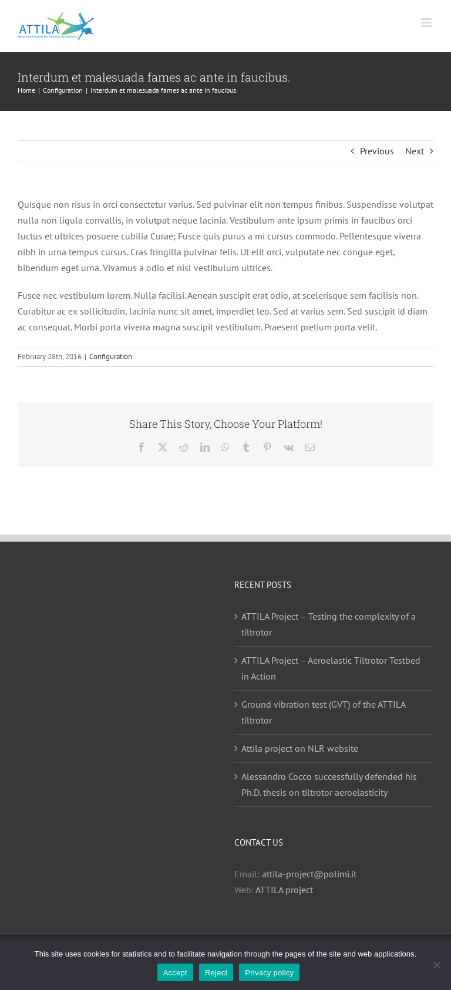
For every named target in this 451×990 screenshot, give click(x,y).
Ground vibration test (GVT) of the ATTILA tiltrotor (323, 712)
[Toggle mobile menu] (427, 22)
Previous (377, 151)
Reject (216, 972)
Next (414, 151)
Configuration (110, 356)
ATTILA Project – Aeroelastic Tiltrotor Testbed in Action (330, 668)
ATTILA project (284, 890)
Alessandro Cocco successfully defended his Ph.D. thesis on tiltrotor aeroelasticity (329, 784)
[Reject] (436, 965)
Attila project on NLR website (299, 748)
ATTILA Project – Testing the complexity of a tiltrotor (328, 624)
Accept (175, 972)
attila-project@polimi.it (309, 874)
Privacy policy (269, 972)
